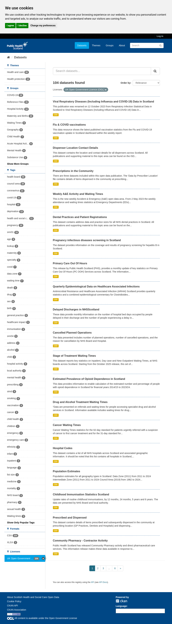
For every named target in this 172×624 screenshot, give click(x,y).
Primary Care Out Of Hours (70, 263)
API (92, 582)
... (109, 568)
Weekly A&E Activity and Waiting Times (78, 194)
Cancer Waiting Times (67, 425)
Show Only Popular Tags (21, 522)
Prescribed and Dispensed (70, 517)
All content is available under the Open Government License (42, 618)
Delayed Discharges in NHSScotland (76, 309)
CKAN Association (16, 609)
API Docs (103, 582)
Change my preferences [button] (42, 25)
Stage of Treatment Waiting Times (74, 355)
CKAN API (12, 605)
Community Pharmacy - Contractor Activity (80, 540)
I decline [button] (22, 25)
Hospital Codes (62, 448)
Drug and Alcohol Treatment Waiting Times (80, 402)
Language (121, 606)
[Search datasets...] (102, 71)
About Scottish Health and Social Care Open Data (33, 597)
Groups (109, 45)
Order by (125, 83)
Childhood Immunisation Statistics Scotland (81, 494)
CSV (56, 115)
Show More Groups (18, 163)
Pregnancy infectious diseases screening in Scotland (87, 240)
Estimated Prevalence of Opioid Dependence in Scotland (89, 378)
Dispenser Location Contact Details (75, 147)
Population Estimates (66, 471)
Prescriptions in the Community (73, 171)
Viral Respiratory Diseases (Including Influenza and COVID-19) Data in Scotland (103, 101)
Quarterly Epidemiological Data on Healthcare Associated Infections (96, 286)
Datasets (82, 45)
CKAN (121, 601)
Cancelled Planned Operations (72, 332)
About (122, 45)
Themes (96, 45)
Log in (160, 36)
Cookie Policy (14, 601)
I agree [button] (10, 25)
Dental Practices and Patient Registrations (80, 217)
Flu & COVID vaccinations (69, 124)
